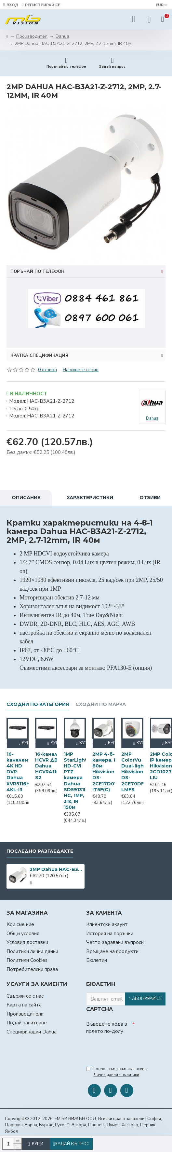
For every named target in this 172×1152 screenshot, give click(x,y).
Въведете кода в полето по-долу (106, 1028)
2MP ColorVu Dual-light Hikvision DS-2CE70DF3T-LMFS (136, 772)
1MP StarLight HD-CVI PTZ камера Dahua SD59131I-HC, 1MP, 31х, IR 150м (75, 780)
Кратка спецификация (39, 355)
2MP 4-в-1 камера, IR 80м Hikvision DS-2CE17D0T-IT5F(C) (105, 772)
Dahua (62, 36)
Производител (31, 36)
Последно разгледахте (40, 851)
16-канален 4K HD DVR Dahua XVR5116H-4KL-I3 (19, 772)
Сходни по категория (38, 704)
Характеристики (90, 497)
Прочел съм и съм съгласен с (116, 1071)
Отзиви (150, 497)
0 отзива (47, 370)
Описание (26, 497)
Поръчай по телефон (37, 271)
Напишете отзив (81, 370)
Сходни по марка (100, 704)
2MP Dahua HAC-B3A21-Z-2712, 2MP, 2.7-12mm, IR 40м (56, 869)
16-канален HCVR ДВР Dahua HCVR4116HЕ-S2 (51, 766)
